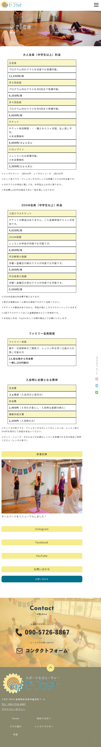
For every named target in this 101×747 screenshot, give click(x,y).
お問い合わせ (42, 579)
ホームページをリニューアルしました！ (42, 488)
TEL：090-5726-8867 (14, 704)
